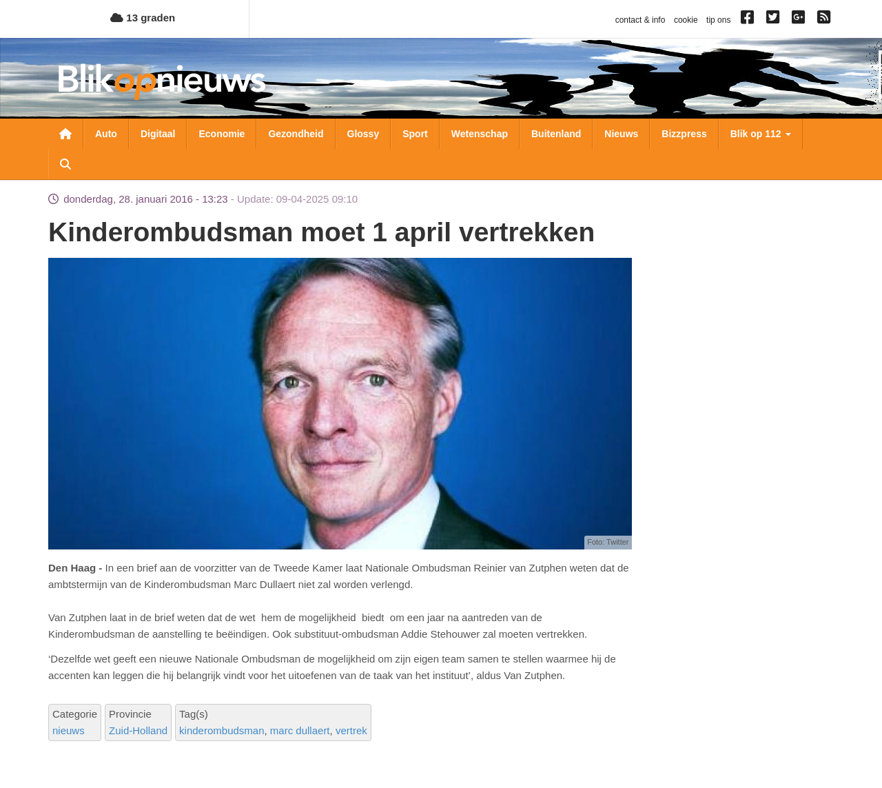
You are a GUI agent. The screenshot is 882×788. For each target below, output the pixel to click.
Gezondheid (295, 133)
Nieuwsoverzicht (65, 134)
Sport (415, 133)
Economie (221, 133)
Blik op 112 (760, 133)
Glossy (363, 133)
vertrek (351, 730)
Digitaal (158, 133)
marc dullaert (300, 730)
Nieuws (621, 133)
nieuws (68, 730)
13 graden (142, 17)
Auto (106, 133)
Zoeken (65, 164)
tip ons (718, 20)
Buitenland (556, 133)
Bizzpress (684, 133)
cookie (686, 20)
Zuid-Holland (138, 730)
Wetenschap (479, 133)
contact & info (640, 20)
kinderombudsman (221, 730)
